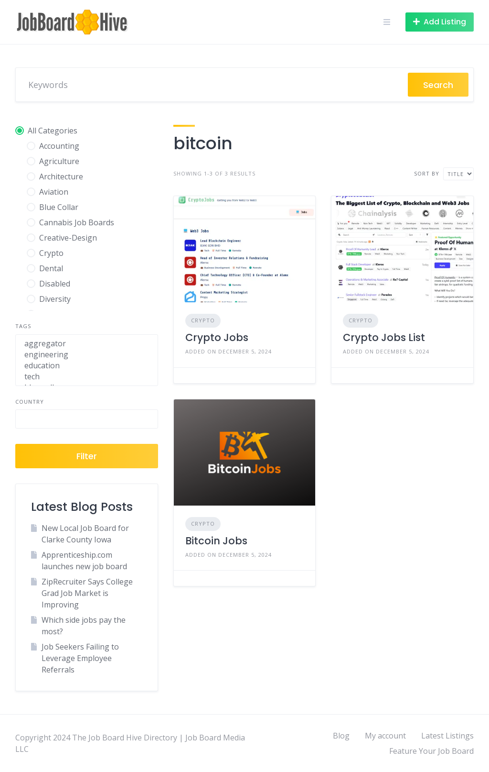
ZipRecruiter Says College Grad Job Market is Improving (87, 593)
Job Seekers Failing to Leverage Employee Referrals (80, 658)
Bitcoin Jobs (216, 541)
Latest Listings (447, 735)
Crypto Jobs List (384, 337)
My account (385, 735)
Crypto (203, 320)
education (86, 365)
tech (86, 376)
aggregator (86, 343)
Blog (341, 735)
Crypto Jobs (216, 337)
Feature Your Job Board (431, 751)
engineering (86, 354)
